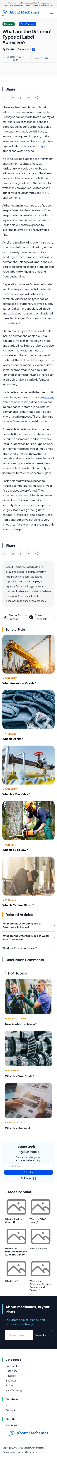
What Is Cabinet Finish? (18, 905)
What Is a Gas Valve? (16, 794)
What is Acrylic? (38, 1248)
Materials (9, 733)
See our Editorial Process (15, 617)
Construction (15, 1122)
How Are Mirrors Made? (21, 1024)
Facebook (11, 1425)
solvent (49, 397)
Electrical (10, 1380)
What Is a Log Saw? (15, 849)
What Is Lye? (12, 1281)
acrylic (42, 146)
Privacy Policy (8, 1452)
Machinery (9, 678)
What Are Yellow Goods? (19, 683)
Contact (10, 1410)
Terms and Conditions (27, 1452)
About (8, 1405)
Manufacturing (15, 1018)
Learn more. (48, 5)
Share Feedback (38, 617)
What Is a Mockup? (17, 1128)
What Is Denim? (12, 738)
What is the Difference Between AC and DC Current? (16, 1251)
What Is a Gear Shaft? (19, 1076)
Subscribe (28, 1172)
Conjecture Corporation (34, 1448)
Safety (9, 1385)
